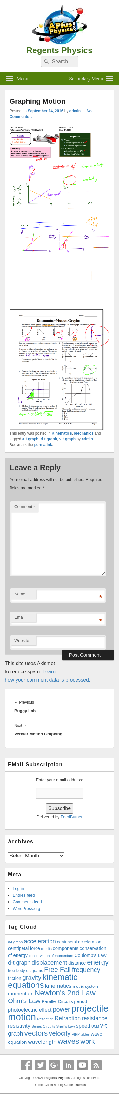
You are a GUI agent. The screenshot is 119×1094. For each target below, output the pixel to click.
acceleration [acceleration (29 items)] (40, 941)
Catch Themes (75, 1085)
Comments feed (27, 901)
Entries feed (24, 895)
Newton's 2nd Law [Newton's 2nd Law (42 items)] (65, 993)
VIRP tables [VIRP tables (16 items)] (80, 1034)
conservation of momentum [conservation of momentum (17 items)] (51, 955)
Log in (18, 888)
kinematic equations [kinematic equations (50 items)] (42, 981)
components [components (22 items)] (65, 948)
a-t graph (30, 439)
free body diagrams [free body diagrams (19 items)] (25, 970)
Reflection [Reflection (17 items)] (45, 1019)
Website (21, 640)
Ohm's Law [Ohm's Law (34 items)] (24, 1000)
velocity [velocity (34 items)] (60, 1033)
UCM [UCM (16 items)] (95, 1026)
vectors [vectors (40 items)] (36, 1033)
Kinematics (62, 433)
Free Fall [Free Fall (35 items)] (57, 970)
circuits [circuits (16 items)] (46, 949)
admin (75, 111)
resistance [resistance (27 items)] (95, 1018)
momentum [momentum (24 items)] (21, 993)
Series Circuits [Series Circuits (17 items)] (43, 1026)
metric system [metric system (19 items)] (85, 986)
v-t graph (67, 439)
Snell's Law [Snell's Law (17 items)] (65, 1026)
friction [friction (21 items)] (14, 978)
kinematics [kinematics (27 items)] (58, 986)
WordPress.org (26, 908)
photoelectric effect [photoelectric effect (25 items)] (30, 1010)
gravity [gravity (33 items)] (31, 977)
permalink (43, 445)
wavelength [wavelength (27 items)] (42, 1042)
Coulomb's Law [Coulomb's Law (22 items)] (90, 955)
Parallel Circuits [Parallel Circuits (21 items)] (57, 1001)
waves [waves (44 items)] (68, 1041)
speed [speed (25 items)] (83, 1026)
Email (19, 617)
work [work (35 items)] (88, 1041)
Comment (24, 506)
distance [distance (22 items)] (77, 963)
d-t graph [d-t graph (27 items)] (19, 963)
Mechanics (83, 433)
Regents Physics (59, 50)
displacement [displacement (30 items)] (49, 962)
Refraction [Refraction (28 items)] (68, 1018)
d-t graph (49, 439)
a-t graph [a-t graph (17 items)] (15, 942)
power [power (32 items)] (61, 1009)
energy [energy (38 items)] (98, 962)
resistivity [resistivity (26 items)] (19, 1026)
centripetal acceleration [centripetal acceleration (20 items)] (79, 941)
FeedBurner (72, 817)
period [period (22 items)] (80, 1001)
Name (19, 593)
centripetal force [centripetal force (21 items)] (24, 948)
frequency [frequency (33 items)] (86, 969)
